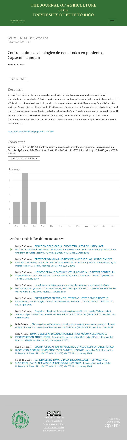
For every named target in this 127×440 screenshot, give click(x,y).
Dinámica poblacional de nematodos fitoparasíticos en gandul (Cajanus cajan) (73, 311)
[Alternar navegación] (112, 22)
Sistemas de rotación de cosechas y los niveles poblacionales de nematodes (69, 324)
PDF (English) (18, 78)
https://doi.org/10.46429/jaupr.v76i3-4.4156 (31, 131)
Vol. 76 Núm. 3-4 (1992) (21, 38)
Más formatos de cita (23, 158)
